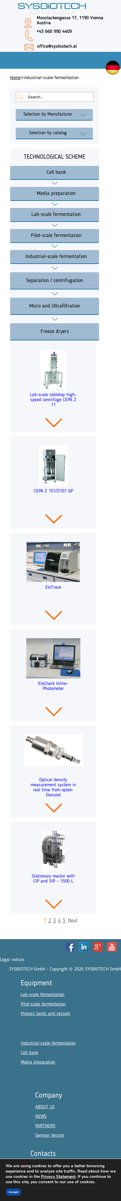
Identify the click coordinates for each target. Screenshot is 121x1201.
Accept (13, 1192)
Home (15, 78)
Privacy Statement (58, 1176)
